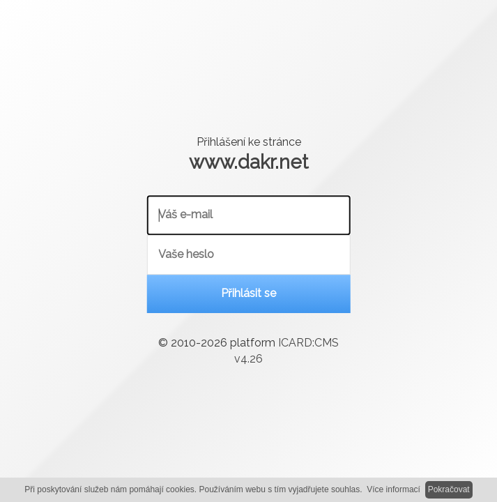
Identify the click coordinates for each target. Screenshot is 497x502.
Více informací (393, 489)
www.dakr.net (248, 162)
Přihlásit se (248, 293)
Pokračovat (449, 489)
